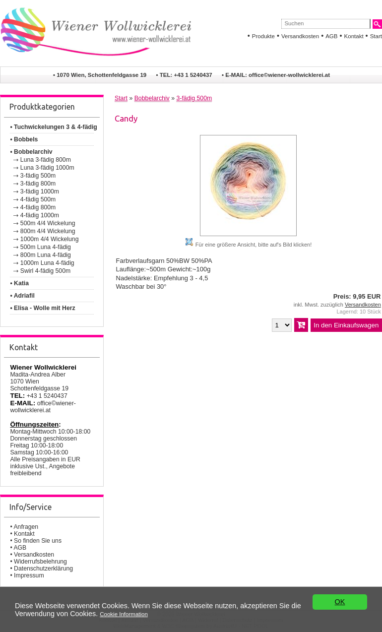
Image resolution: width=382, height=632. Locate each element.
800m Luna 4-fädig (45, 255)
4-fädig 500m (38, 199)
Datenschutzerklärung (43, 568)
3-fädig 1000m (39, 191)
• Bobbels (24, 139)
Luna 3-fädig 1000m (47, 167)
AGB (331, 36)
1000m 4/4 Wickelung (49, 239)
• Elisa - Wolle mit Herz (42, 308)
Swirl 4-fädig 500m (45, 270)
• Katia (19, 283)
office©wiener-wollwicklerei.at (289, 75)
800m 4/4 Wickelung (47, 231)
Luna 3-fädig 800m (45, 159)
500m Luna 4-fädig (45, 247)
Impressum (29, 575)
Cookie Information (124, 615)
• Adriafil (22, 295)
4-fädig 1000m (39, 215)
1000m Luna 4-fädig (47, 262)
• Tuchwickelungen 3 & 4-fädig (53, 127)
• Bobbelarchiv (31, 151)
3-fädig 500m (38, 175)
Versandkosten (300, 36)
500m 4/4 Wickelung (47, 223)
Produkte (263, 36)
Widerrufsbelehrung (40, 561)
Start (376, 36)
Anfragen (25, 526)
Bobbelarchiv (152, 98)
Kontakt (354, 36)
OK (340, 603)
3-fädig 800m (38, 183)
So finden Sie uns (38, 540)
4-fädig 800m (38, 207)
